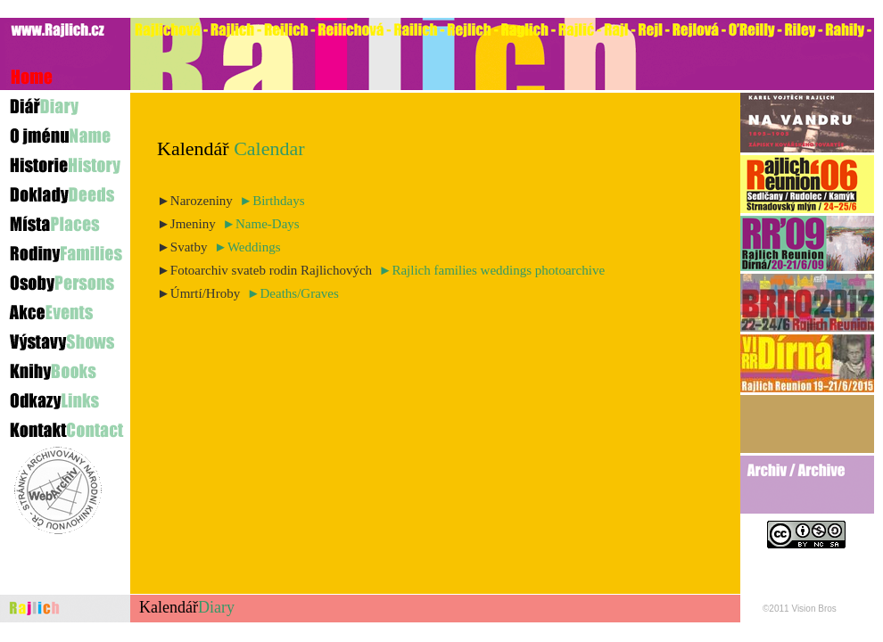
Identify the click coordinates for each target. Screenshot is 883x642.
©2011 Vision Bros (800, 608)
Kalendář (187, 607)
